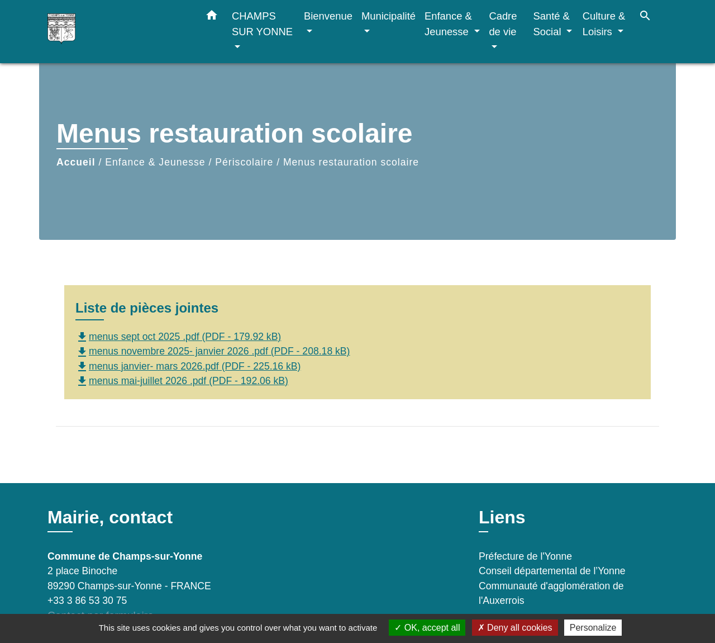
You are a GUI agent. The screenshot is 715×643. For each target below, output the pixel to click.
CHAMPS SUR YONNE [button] (262, 23)
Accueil (76, 162)
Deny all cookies (515, 627)
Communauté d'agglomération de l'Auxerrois (551, 593)
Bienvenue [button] (328, 16)
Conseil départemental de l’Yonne (552, 570)
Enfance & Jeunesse (155, 162)
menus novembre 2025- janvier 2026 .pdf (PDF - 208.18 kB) (212, 351)
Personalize (593, 627)
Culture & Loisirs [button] (604, 23)
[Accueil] (117, 32)
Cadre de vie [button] (503, 23)
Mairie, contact (110, 517)
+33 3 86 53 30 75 (87, 600)
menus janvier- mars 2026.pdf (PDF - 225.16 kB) (188, 366)
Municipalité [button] (388, 16)
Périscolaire (244, 162)
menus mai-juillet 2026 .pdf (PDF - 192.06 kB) (181, 380)
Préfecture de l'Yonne (525, 556)
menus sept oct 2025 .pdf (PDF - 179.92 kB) (178, 336)
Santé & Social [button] (551, 23)
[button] (211, 17)
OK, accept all (427, 627)
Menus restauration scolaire (351, 162)
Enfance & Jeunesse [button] (448, 23)
